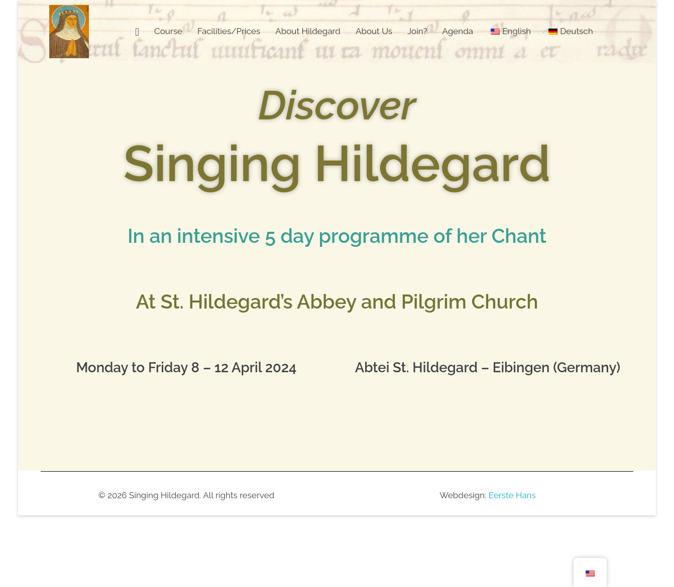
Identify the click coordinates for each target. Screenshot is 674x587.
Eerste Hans (512, 495)
